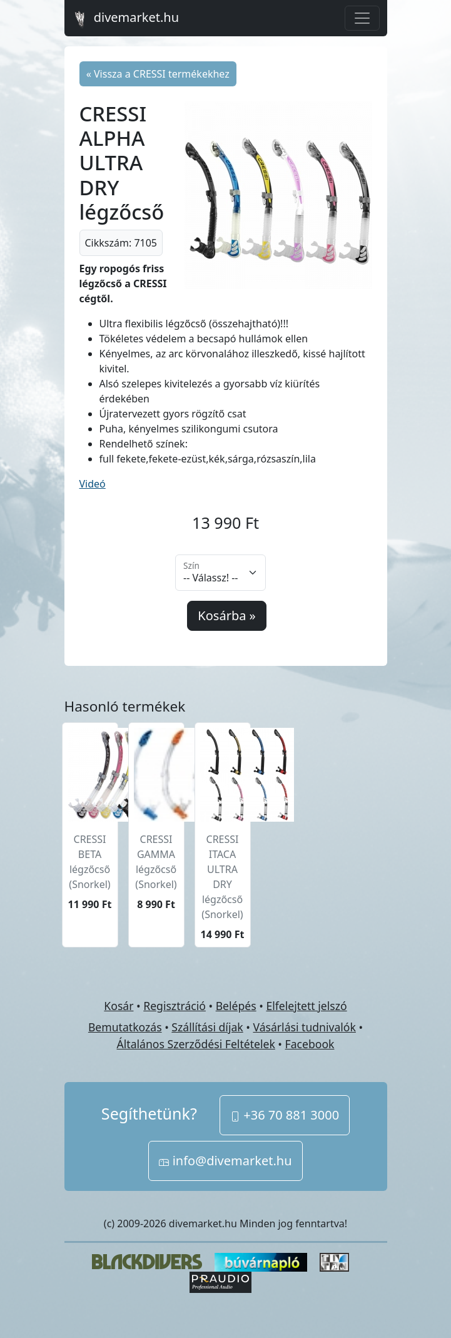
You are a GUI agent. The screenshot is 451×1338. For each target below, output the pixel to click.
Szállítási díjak (207, 1026)
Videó (92, 484)
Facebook (310, 1043)
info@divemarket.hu (225, 1160)
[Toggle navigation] (362, 18)
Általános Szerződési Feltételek (196, 1043)
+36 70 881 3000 (284, 1114)
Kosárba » (226, 615)
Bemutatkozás (125, 1026)
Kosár (118, 1005)
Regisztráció (174, 1005)
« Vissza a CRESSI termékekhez (158, 74)
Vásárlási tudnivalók (304, 1026)
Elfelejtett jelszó (306, 1005)
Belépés (236, 1005)
